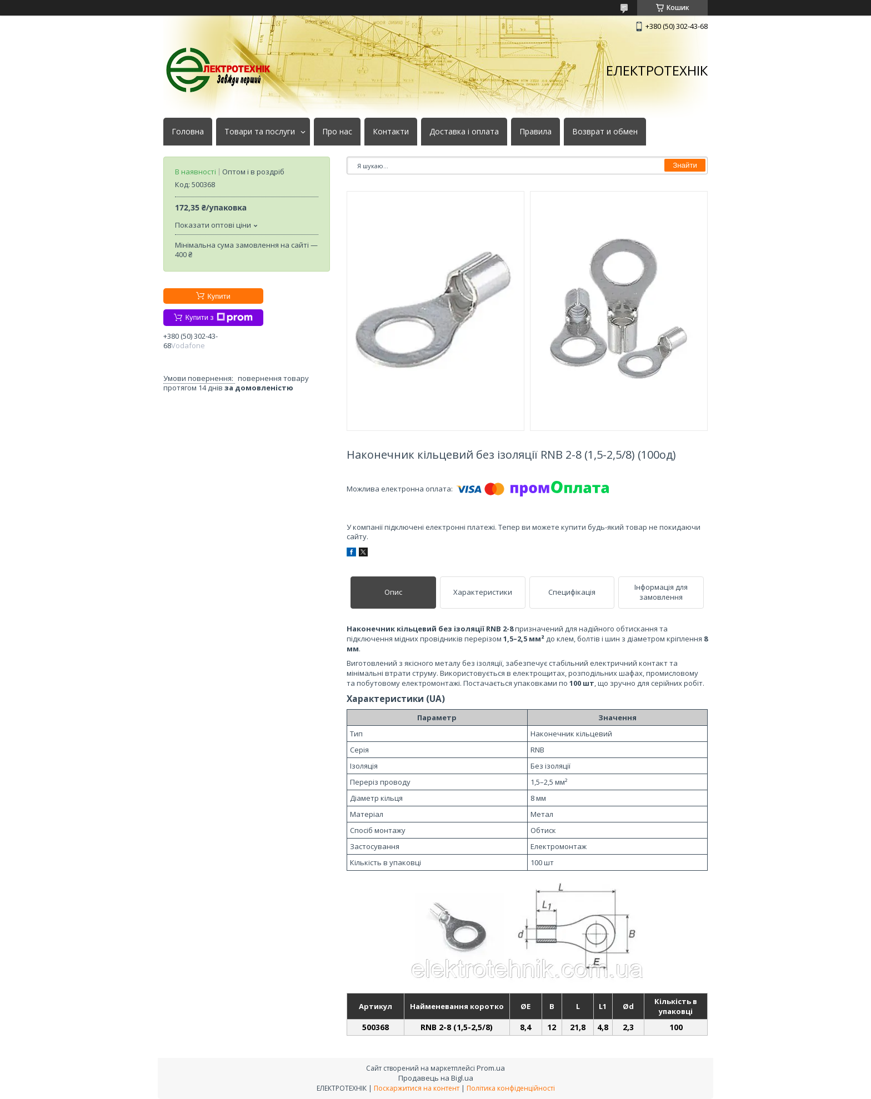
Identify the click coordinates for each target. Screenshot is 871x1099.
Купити (219, 296)
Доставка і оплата (464, 132)
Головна (188, 132)
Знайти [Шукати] (685, 165)
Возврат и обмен (605, 132)
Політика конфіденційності (511, 1088)
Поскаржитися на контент (416, 1088)
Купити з (218, 318)
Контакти (391, 132)
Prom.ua (491, 1068)
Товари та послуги (259, 132)
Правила (535, 132)
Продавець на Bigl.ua (435, 1078)
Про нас (337, 132)
